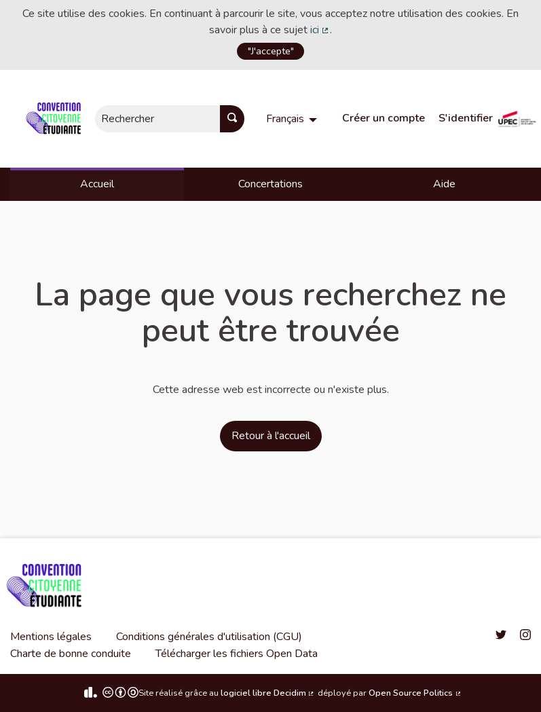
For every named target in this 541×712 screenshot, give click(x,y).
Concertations (270, 183)
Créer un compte (383, 118)
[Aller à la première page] (56, 119)
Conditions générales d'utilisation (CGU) (209, 636)
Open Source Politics (415, 693)
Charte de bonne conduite (70, 653)
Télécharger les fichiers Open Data (236, 653)
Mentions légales (51, 636)
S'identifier (466, 118)
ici (320, 29)
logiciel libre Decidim (268, 693)
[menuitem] (293, 119)
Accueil (97, 183)
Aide (444, 183)
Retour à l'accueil (270, 435)
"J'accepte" (271, 51)
